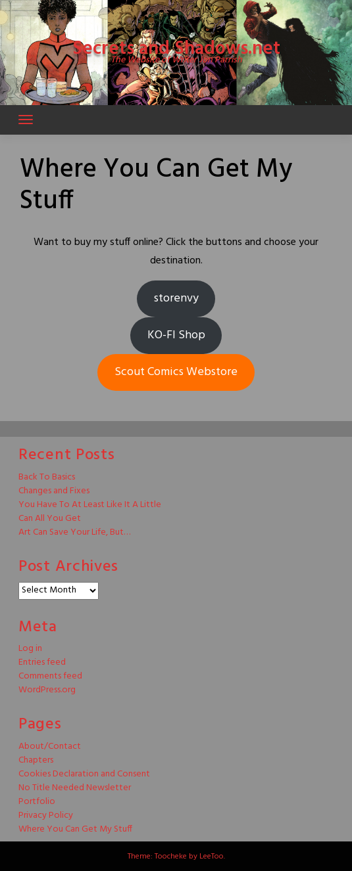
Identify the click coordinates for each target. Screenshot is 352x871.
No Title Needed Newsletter (74, 787)
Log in (30, 648)
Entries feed (42, 662)
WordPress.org (47, 690)
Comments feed (50, 676)
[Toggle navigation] (26, 119)
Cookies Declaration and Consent (84, 774)
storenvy (176, 298)
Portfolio (36, 801)
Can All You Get (49, 518)
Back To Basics (46, 477)
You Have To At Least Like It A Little (89, 504)
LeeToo (211, 856)
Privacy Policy (45, 815)
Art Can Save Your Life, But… (74, 532)
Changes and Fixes (53, 491)
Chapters (35, 760)
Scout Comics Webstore (176, 372)
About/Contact (49, 746)
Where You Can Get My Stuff (75, 829)
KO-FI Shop (176, 335)
